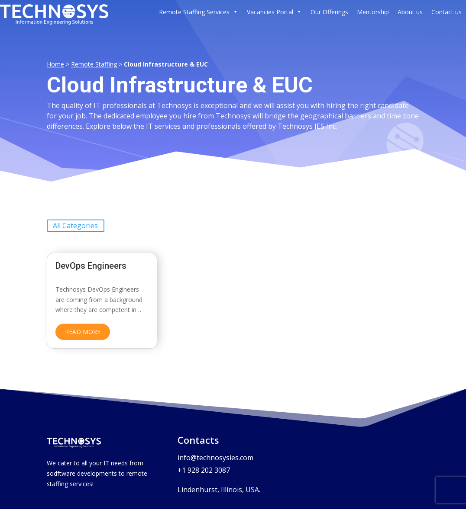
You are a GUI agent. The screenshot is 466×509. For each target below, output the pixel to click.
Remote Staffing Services (198, 12)
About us (410, 12)
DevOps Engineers (92, 260)
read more (82, 327)
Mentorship (373, 12)
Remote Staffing (94, 59)
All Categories (75, 221)
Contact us (446, 12)
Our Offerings (329, 12)
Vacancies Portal (274, 12)
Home (55, 59)
